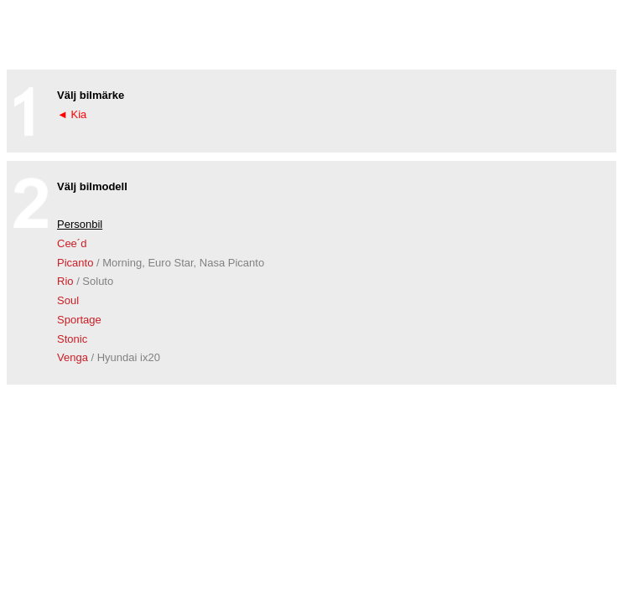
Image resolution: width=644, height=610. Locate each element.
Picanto (160, 262)
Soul (68, 300)
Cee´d (71, 243)
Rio (85, 281)
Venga (108, 357)
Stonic (72, 339)
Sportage (79, 319)
